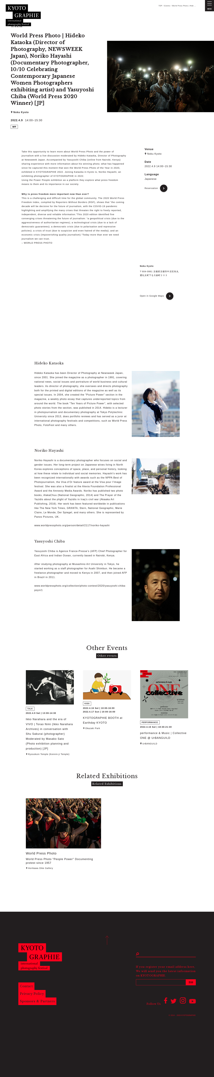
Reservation (151, 188)
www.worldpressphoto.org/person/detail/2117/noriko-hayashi (72, 525)
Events (167, 6)
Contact (26, 986)
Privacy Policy (32, 994)
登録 (190, 982)
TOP (160, 6)
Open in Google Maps (152, 296)
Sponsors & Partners (37, 1001)
